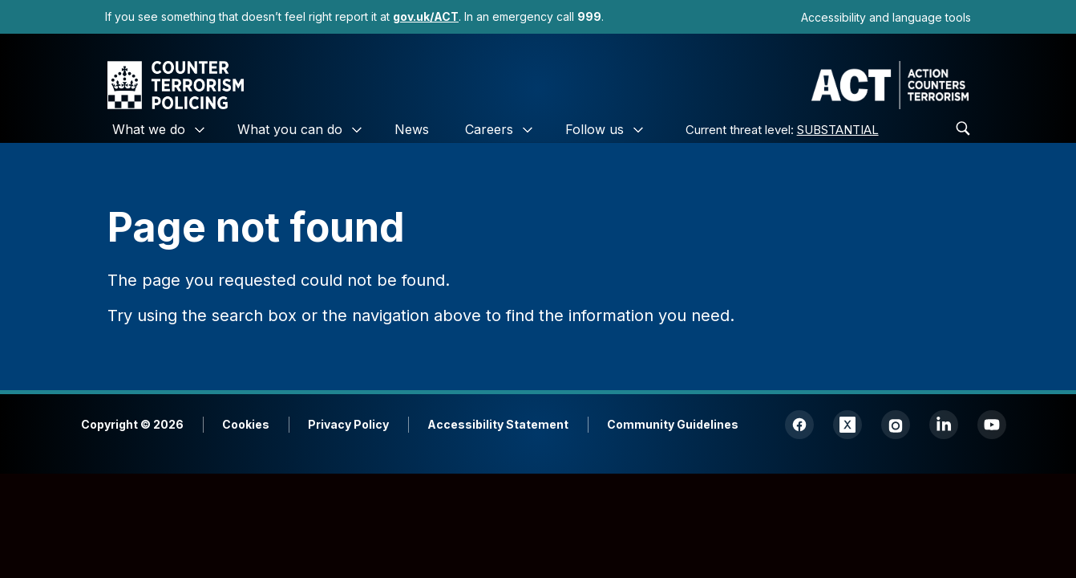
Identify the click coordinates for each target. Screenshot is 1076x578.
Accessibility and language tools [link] (886, 17)
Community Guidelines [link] (672, 424)
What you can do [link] (289, 129)
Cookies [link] (245, 424)
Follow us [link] (594, 129)
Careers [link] (489, 129)
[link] (426, 16)
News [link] (411, 129)
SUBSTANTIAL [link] (838, 129)
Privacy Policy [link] (348, 424)
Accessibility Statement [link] (497, 424)
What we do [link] (148, 129)
